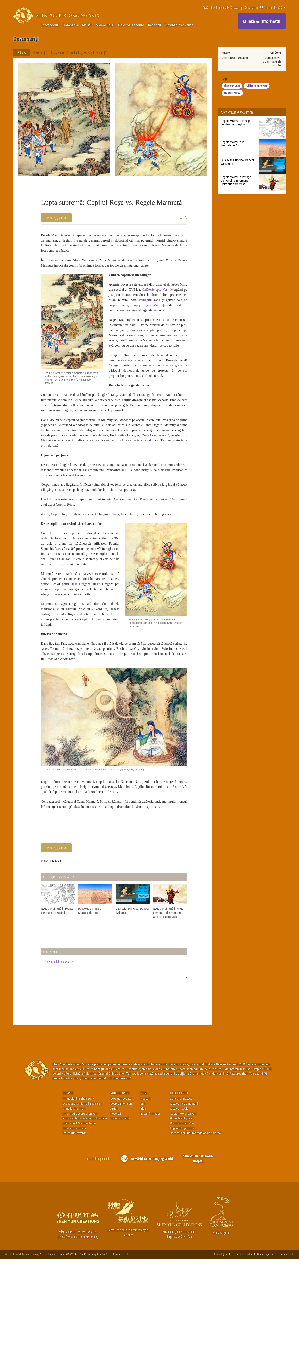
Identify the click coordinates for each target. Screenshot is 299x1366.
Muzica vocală (179, 1215)
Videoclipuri (105, 25)
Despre (68, 1200)
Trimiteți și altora (56, 217)
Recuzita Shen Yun (182, 1230)
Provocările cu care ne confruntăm (85, 1225)
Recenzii (154, 25)
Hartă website (287, 1361)
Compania (70, 25)
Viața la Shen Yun (74, 1215)
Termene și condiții (242, 1361)
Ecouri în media (120, 1225)
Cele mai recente (131, 25)
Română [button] (280, 7)
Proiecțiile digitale (181, 1225)
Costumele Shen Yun (183, 1220)
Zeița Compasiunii (94, 490)
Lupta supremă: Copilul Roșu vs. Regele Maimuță (78, 52)
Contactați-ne (251, 7)
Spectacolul (50, 25)
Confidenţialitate (266, 1361)
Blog (143, 1215)
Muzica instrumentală (184, 1210)
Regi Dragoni (107, 667)
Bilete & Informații (261, 21)
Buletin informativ (220, 7)
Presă (205, 7)
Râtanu (180, 316)
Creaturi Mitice (232, 94)
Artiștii (87, 25)
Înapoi (21, 52)
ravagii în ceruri (173, 431)
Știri (143, 1200)
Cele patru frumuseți (235, 58)
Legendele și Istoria (182, 1235)
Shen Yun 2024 (232, 87)
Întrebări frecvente (179, 25)
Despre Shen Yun (121, 1210)
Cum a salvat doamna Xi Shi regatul (272, 61)
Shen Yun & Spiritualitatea (79, 1230)
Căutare (266, 7)
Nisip (114, 322)
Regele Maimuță (137, 322)
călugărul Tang (121, 316)
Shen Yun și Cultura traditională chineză (195, 1240)
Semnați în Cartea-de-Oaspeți (198, 1265)
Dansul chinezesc (181, 1205)
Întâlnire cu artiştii (74, 1235)
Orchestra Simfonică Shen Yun (82, 1210)
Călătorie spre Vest (257, 87)
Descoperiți (236, 7)
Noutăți (145, 1205)
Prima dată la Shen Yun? (78, 1205)
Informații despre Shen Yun (80, 1220)
